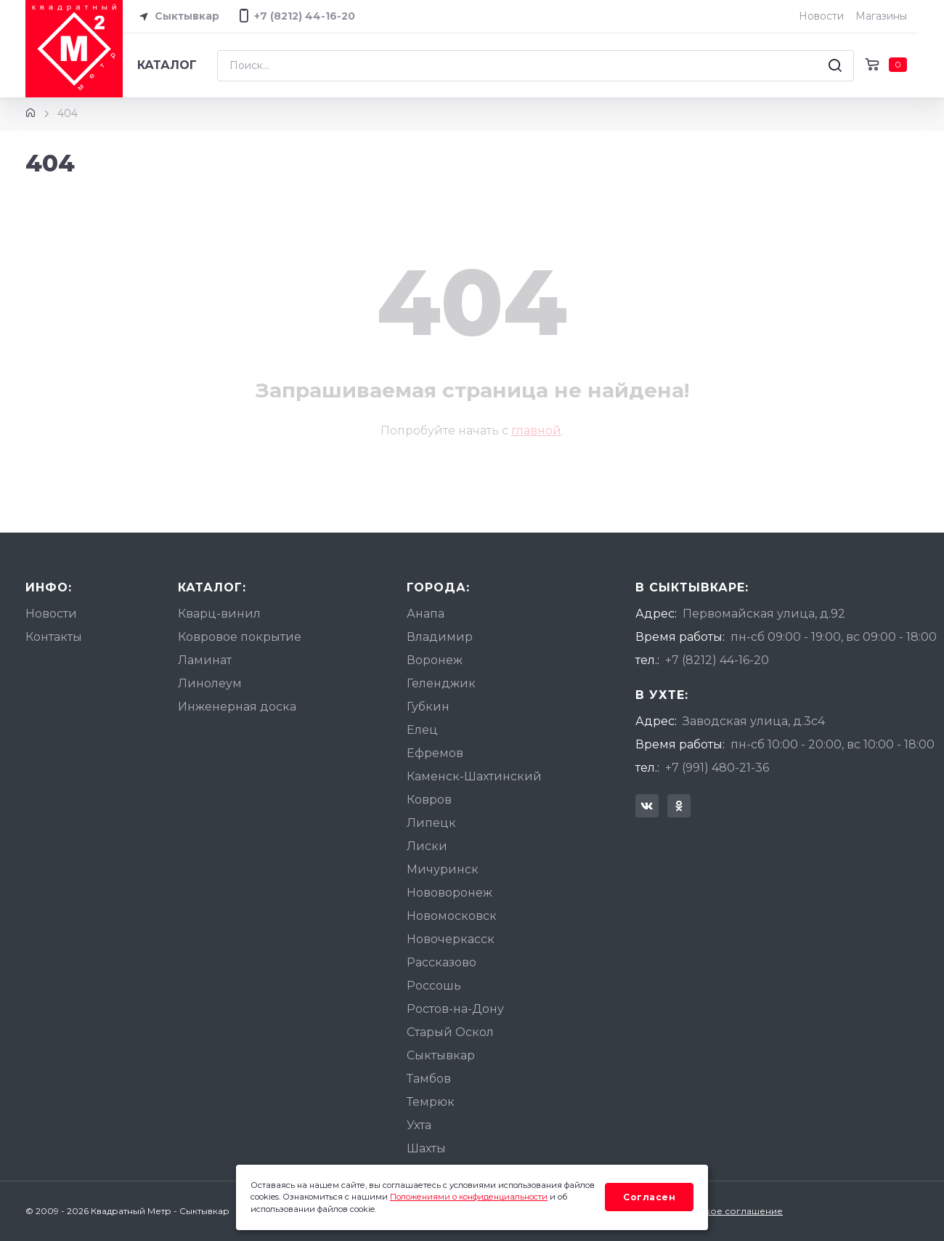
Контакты (53, 637)
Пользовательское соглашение (709, 1210)
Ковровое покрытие (239, 637)
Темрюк (431, 1102)
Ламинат (205, 660)
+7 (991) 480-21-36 (717, 768)
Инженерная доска (237, 707)
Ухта (419, 1125)
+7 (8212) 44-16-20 (717, 660)
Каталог (167, 65)
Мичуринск (443, 869)
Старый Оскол (450, 1032)
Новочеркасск (451, 939)
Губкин (428, 707)
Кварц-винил (219, 613)
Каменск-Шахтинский (474, 776)
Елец (422, 730)
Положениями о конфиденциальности (469, 1197)
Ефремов (435, 753)
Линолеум (210, 683)
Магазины (881, 16)
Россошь (434, 986)
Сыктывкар (176, 16)
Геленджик (441, 683)
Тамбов (429, 1079)
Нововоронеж (449, 893)
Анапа (425, 613)
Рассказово (441, 962)
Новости (821, 16)
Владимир (440, 637)
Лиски (427, 846)
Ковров (429, 800)
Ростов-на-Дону (455, 1009)
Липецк (431, 823)
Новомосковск (452, 916)
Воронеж (435, 660)
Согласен (649, 1197)
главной (536, 430)
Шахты (426, 1148)
